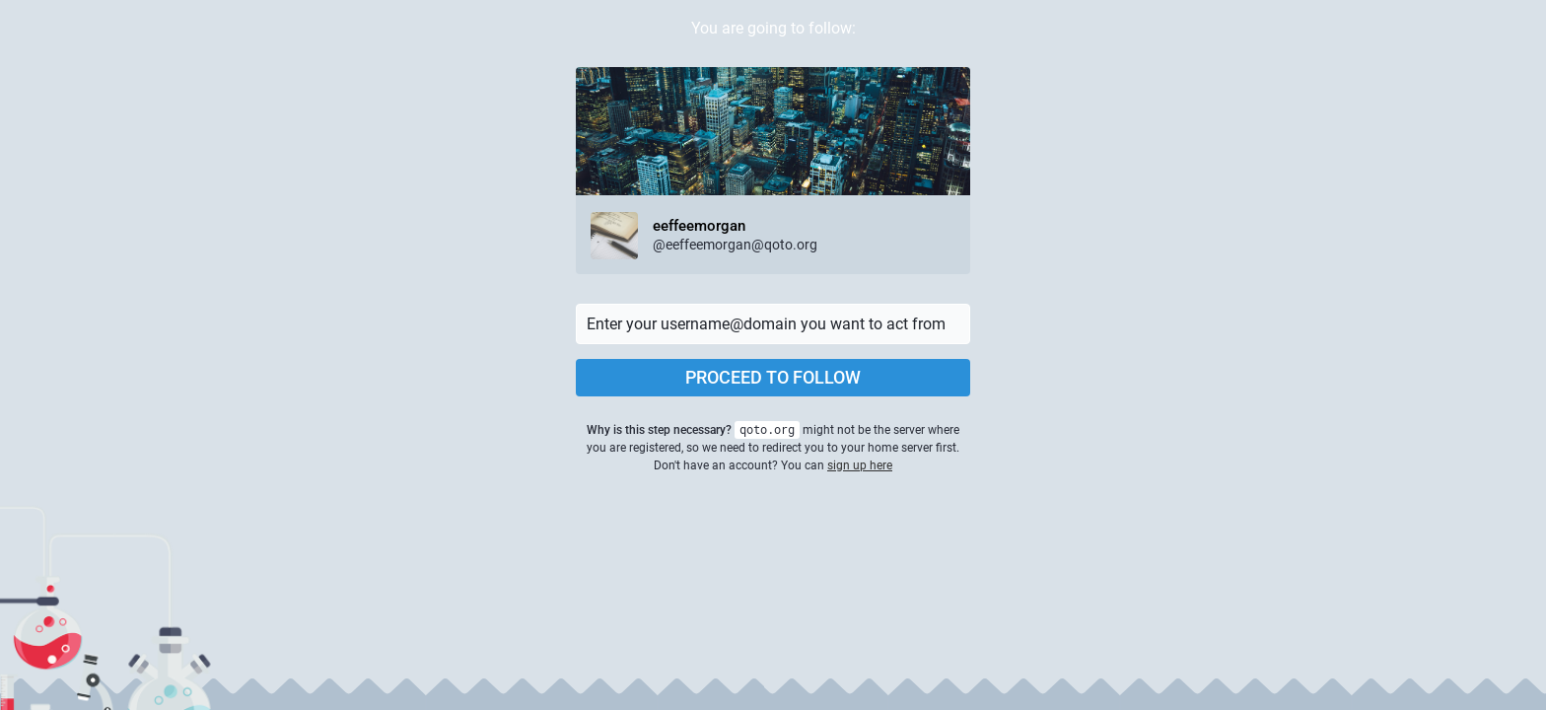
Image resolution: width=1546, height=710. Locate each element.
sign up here (859, 465)
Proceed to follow (773, 377)
